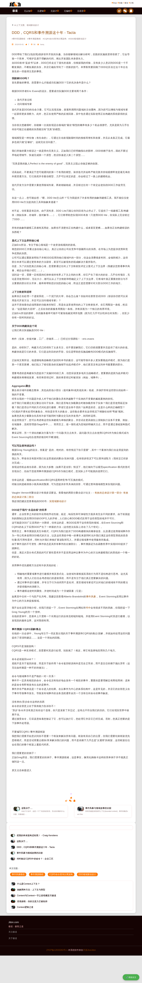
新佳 (125, 2)
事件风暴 (91, 596)
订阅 (131, 2)
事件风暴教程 (18, 874)
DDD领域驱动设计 (87, 874)
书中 (88, 607)
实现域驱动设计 (58, 501)
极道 (15, 10)
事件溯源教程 (37, 874)
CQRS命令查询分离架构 (61, 874)
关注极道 (13, 932)
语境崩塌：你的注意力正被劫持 (32, 901)
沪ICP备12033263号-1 (57, 950)
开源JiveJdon (89, 950)
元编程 (68, 10)
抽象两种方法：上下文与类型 (31, 890)
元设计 (55, 10)
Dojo (114, 2)
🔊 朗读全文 (131, 977)
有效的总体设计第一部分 (108, 492)
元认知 (28, 10)
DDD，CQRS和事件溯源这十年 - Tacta (44, 33)
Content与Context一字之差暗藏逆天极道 (36, 895)
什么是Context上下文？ (28, 884)
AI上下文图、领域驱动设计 (25, 25)
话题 (120, 2)
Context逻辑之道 (25, 907)
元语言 (81, 10)
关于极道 (13, 938)
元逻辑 (41, 10)
